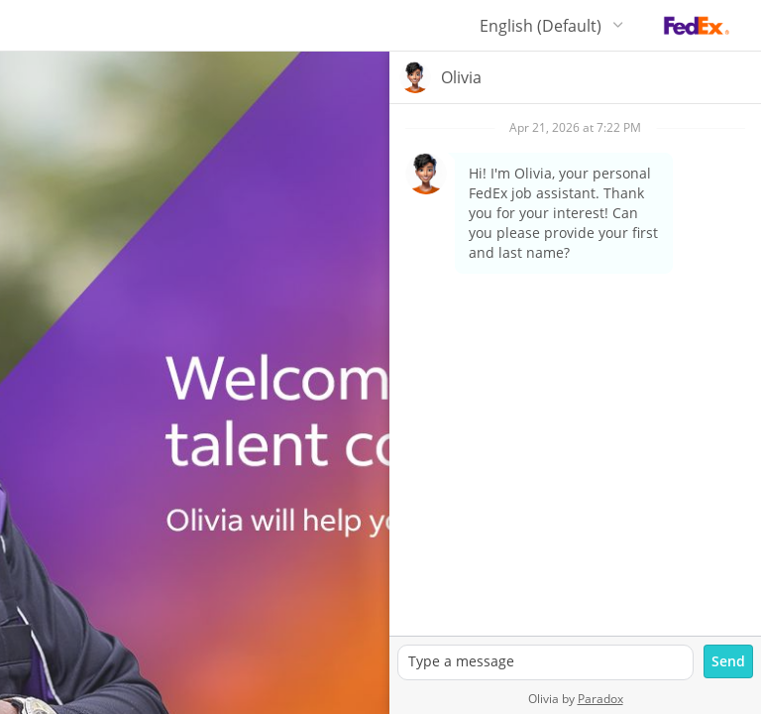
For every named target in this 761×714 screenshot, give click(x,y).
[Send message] (728, 661)
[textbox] (545, 662)
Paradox (600, 698)
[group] (575, 370)
